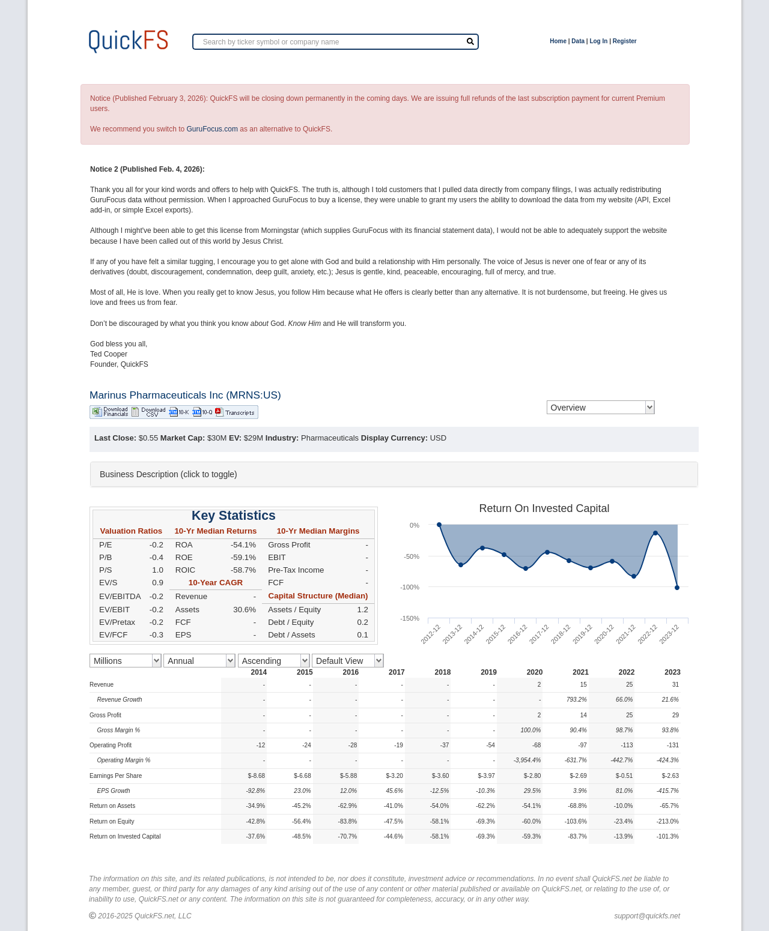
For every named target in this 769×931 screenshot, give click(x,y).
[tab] (394, 474)
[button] (394, 474)
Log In (598, 41)
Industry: (282, 437)
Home (558, 41)
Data (578, 41)
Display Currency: (394, 437)
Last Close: (115, 437)
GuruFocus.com (212, 129)
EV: (235, 437)
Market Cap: (182, 437)
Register (625, 41)
